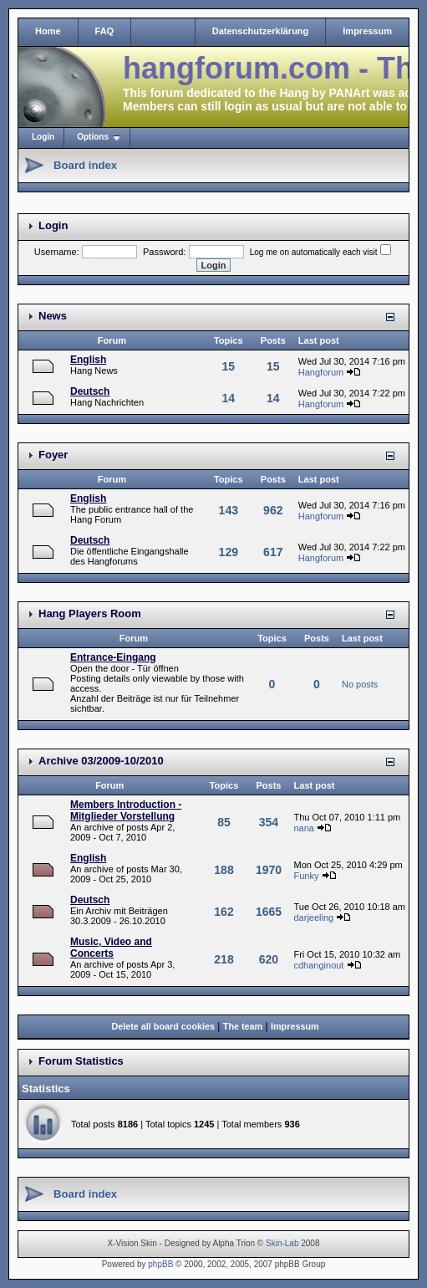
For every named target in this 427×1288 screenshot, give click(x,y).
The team (242, 1026)
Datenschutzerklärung (260, 31)
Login (43, 136)
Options (93, 136)
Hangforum (320, 372)
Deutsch (89, 391)
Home (48, 31)
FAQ (104, 31)
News (52, 315)
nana (303, 828)
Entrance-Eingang (113, 657)
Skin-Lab (282, 1243)
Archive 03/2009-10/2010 (101, 760)
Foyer (53, 454)
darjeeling (313, 917)
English (88, 359)
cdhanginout (318, 965)
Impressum (367, 31)
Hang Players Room (89, 613)
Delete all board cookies (163, 1026)
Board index (85, 165)
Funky (305, 876)
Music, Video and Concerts (111, 947)
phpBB (160, 1264)
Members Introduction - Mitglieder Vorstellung (125, 810)
